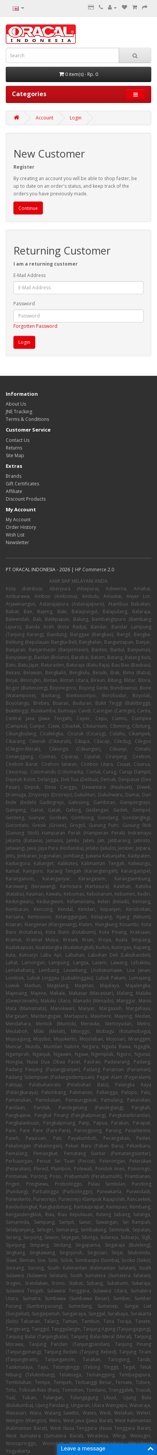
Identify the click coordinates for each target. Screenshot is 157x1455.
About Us (16, 404)
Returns (14, 448)
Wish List (15, 535)
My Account (18, 519)
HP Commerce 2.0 (94, 569)
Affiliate (14, 491)
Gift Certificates (22, 483)
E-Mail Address (29, 275)
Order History (21, 527)
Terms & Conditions (27, 419)
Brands (13, 476)
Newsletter (17, 542)
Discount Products (26, 499)
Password (24, 303)
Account (44, 117)
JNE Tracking (19, 411)
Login (76, 117)
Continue (28, 208)
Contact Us (17, 440)
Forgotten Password (35, 326)
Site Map (15, 455)
